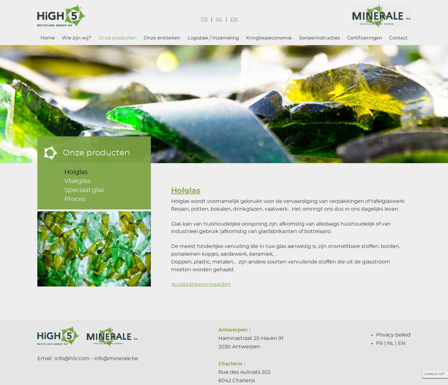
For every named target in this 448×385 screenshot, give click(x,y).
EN (234, 19)
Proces (75, 199)
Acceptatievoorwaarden (201, 284)
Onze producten (118, 38)
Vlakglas (77, 181)
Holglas (76, 172)
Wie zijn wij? (76, 38)
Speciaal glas (84, 190)
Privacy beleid (393, 334)
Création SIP (434, 374)
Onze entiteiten (162, 38)
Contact (398, 38)
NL (219, 19)
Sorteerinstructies (319, 38)
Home (47, 38)
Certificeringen (364, 38)
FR (204, 19)
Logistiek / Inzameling (213, 38)
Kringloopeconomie (269, 38)
